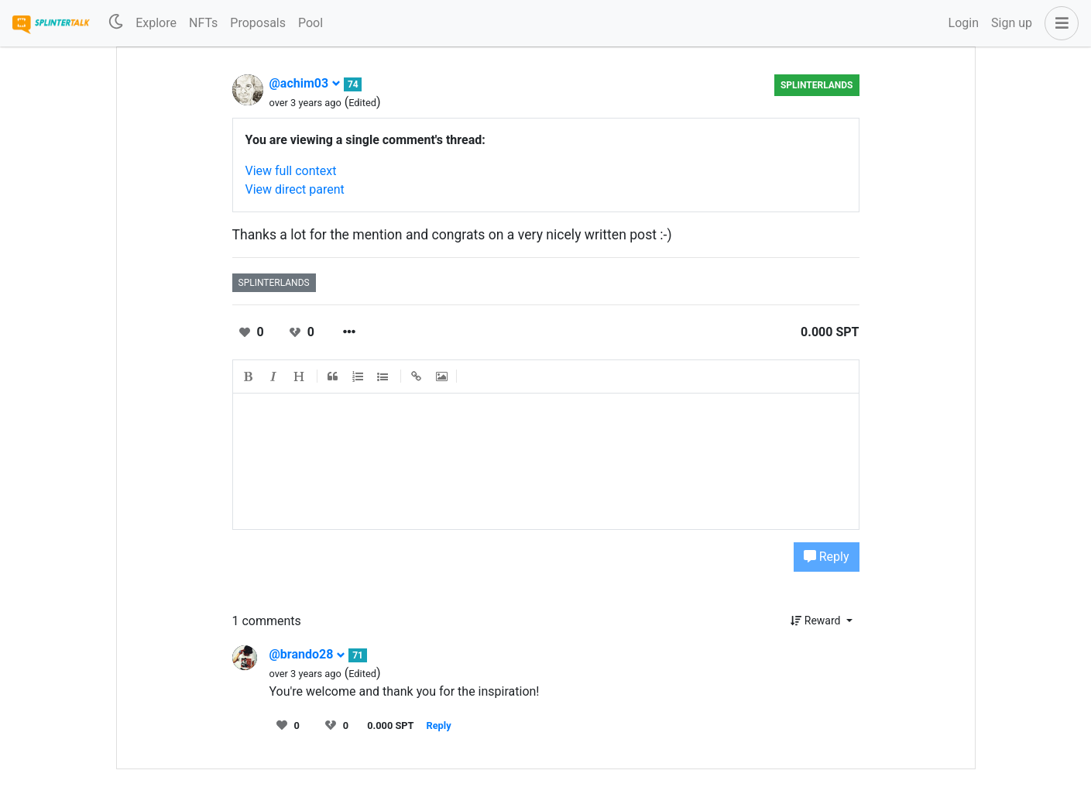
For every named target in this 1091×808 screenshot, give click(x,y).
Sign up (1011, 22)
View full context (291, 170)
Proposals (258, 22)
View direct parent (295, 189)
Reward (817, 620)
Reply (826, 556)
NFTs (203, 22)
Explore (156, 22)
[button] (1058, 23)
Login (964, 22)
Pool (310, 22)
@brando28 (307, 654)
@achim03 (305, 83)
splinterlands (817, 85)
